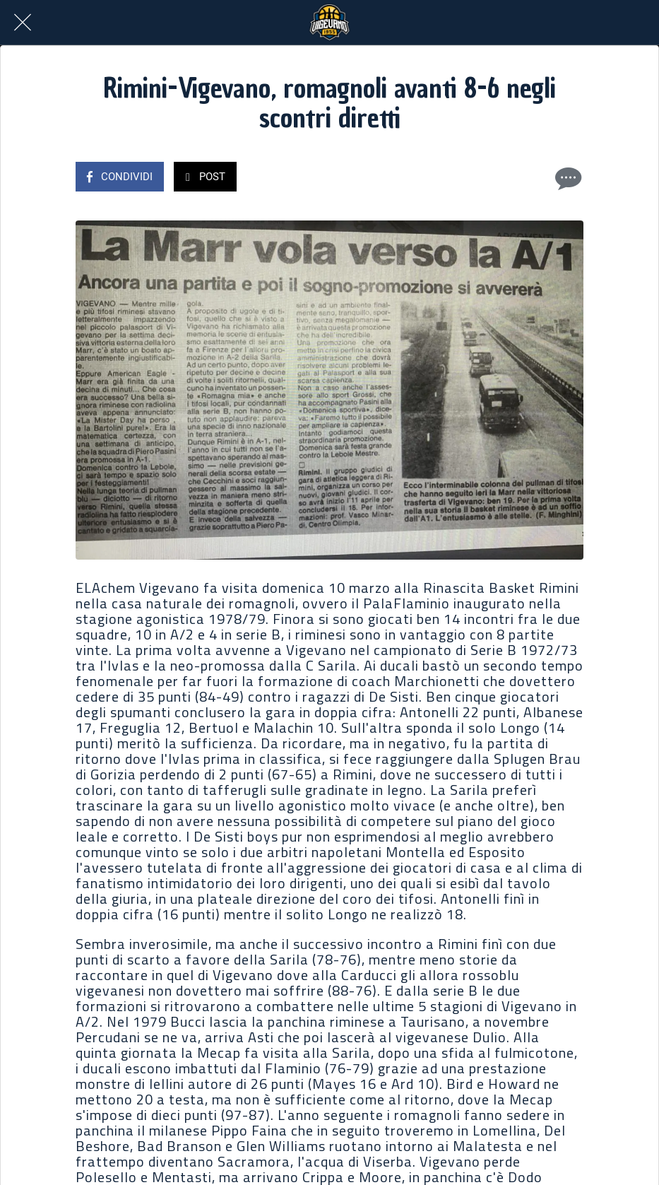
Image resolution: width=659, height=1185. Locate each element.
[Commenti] (566, 178)
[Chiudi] (22, 22)
